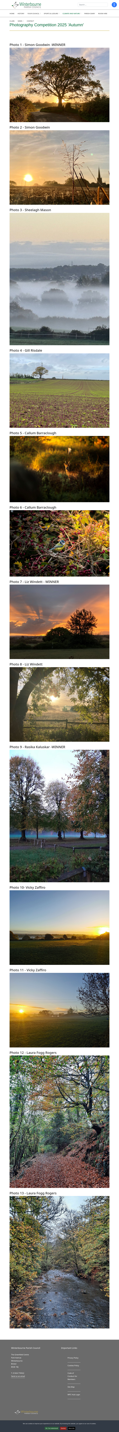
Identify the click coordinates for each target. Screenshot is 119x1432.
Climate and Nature (71, 13)
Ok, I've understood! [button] (51, 1428)
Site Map (71, 1387)
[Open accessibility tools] (114, 4)
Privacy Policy (73, 1358)
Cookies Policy (73, 1365)
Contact (30, 21)
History (21, 13)
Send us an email (18, 1376)
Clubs (12, 21)
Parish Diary (89, 13)
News (20, 21)
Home (12, 13)
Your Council (33, 13)
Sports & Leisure (51, 13)
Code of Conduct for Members (72, 1376)
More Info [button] (72, 1428)
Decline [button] (63, 1428)
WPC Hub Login (74, 1394)
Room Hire (102, 13)
